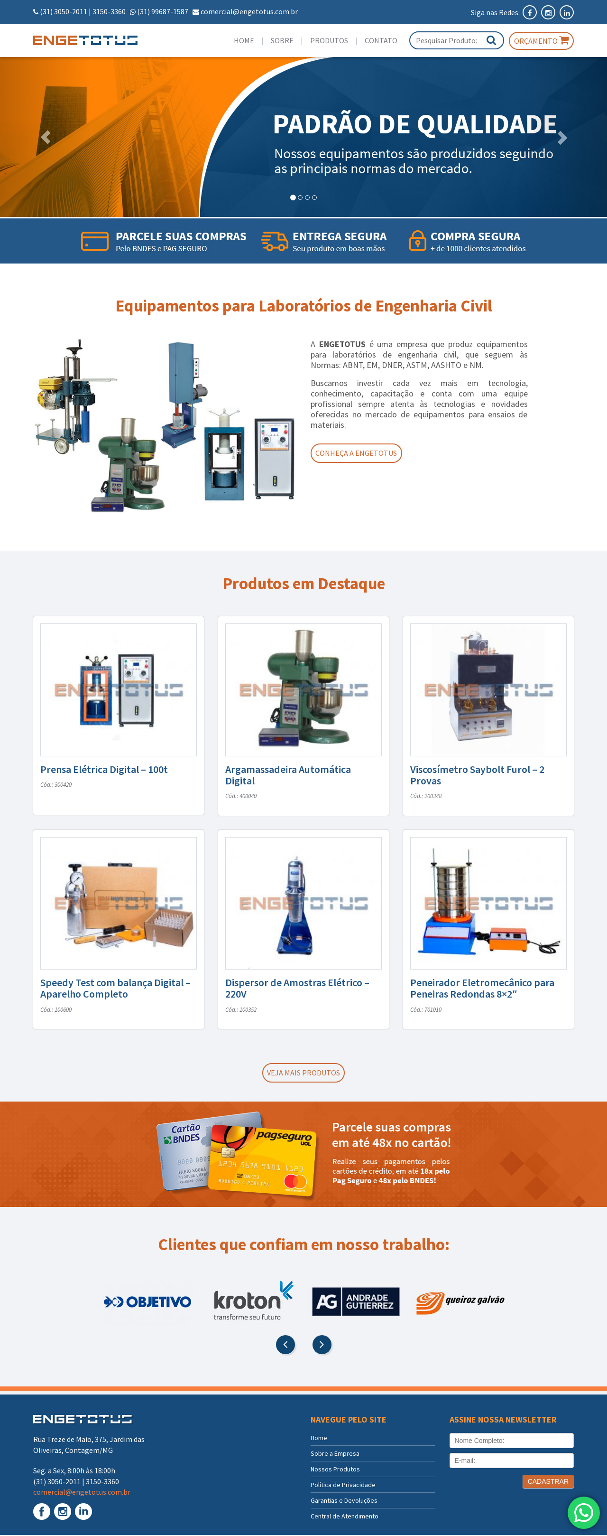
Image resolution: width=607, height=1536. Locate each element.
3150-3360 (109, 11)
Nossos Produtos (335, 1470)
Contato (381, 40)
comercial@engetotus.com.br (249, 11)
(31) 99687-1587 (162, 11)
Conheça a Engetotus (359, 453)
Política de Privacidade (343, 1485)
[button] (45, 137)
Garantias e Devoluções (344, 1501)
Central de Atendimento (344, 1517)
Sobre (282, 40)
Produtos (329, 40)
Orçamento (541, 40)
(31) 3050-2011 (63, 11)
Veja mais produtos (303, 1073)
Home (244, 40)
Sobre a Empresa (335, 1454)
